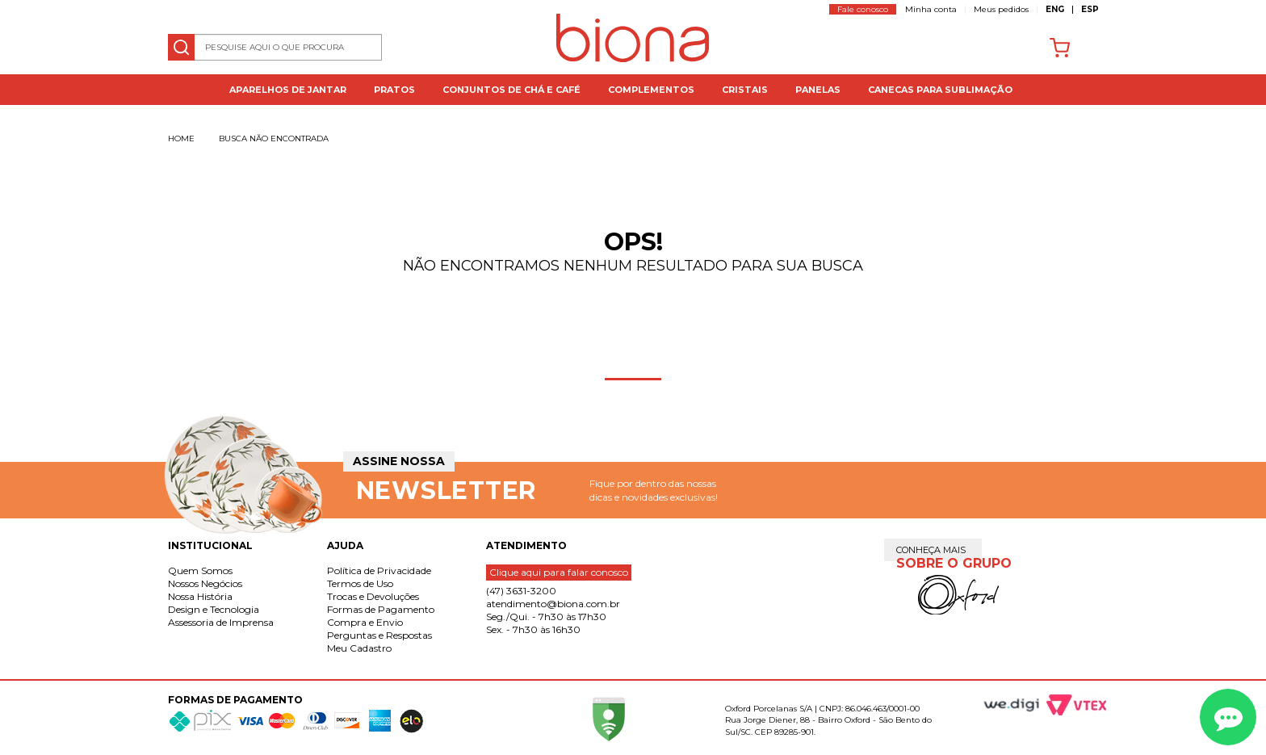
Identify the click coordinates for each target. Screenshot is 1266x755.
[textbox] (275, 47)
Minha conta (931, 9)
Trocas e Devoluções (373, 596)
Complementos (651, 89)
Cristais (745, 89)
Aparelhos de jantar (287, 89)
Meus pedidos (1001, 9)
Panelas (818, 89)
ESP (1090, 9)
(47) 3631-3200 (521, 591)
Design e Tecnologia (213, 609)
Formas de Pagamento (380, 609)
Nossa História (200, 596)
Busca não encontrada (274, 138)
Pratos (394, 89)
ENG (1055, 9)
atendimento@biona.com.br (553, 604)
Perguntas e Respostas (379, 635)
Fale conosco (862, 9)
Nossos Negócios (205, 583)
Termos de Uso (360, 583)
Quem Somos (200, 570)
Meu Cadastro (359, 648)
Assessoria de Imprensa (221, 622)
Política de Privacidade (379, 570)
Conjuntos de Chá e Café (511, 89)
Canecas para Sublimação (940, 89)
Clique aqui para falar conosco (558, 572)
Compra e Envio (365, 622)
